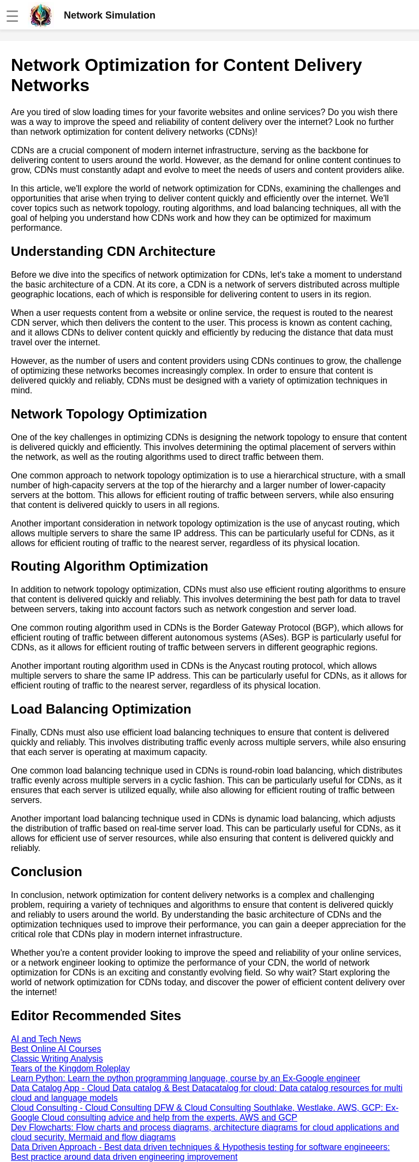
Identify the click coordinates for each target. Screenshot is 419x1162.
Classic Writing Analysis (57, 1058)
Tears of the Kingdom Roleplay (70, 1068)
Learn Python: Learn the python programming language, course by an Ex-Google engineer (185, 1078)
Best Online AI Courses (56, 1048)
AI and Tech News (46, 1039)
